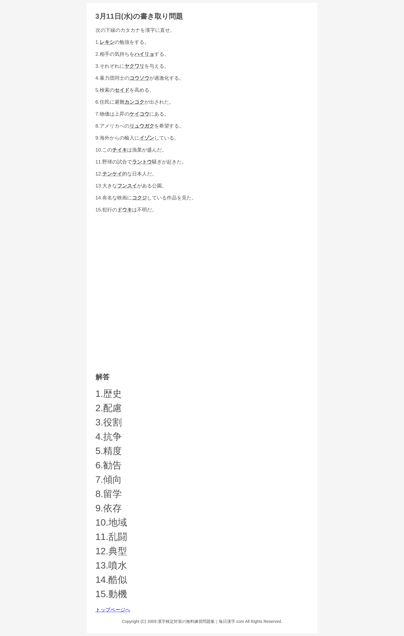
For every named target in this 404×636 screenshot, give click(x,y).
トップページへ (113, 610)
